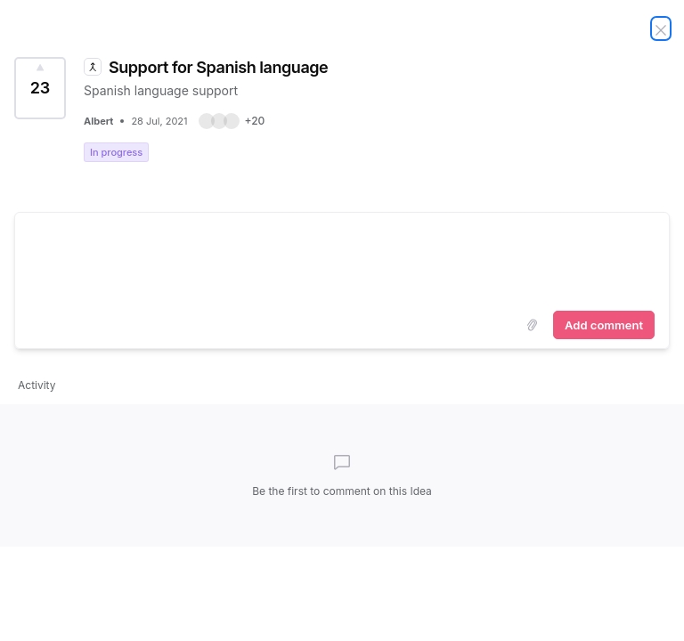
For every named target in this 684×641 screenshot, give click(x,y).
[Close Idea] (661, 28)
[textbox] (342, 258)
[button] (232, 121)
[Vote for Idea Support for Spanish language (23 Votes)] (40, 88)
